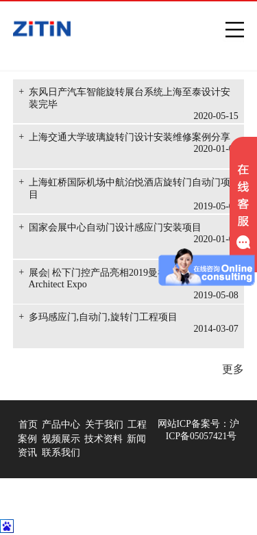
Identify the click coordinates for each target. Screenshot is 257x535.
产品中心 (61, 424)
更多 (233, 369)
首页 (28, 424)
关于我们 (104, 424)
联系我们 (61, 452)
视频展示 (61, 439)
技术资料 (103, 439)
